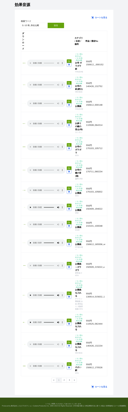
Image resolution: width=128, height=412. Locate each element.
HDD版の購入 (79, 406)
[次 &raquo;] (74, 380)
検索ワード (26, 21)
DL (69, 61)
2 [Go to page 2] (64, 380)
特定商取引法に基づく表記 (95, 406)
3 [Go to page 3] (69, 380)
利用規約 (109, 406)
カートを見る (98, 17)
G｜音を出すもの (79, 55)
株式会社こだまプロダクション (22, 406)
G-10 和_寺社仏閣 (78, 59)
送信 (56, 25)
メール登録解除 (120, 406)
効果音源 (22, 4)
